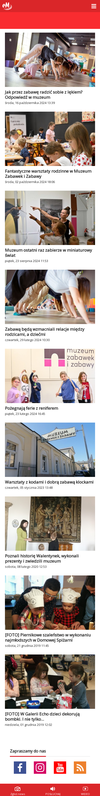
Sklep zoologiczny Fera (50, 17)
